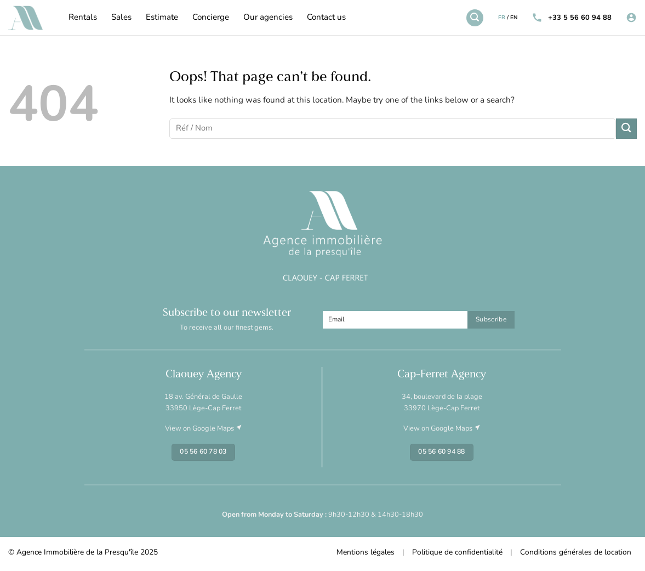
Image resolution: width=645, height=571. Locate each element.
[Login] (631, 17)
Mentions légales (365, 552)
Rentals (83, 18)
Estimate (162, 18)
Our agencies (268, 18)
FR (501, 18)
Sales (121, 18)
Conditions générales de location (575, 552)
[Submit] (626, 128)
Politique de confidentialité (457, 552)
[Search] (474, 17)
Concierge (210, 18)
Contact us (326, 18)
